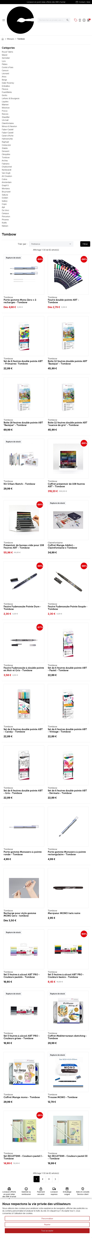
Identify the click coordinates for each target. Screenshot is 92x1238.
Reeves (5, 93)
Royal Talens (7, 30)
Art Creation (7, 155)
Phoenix (5, 198)
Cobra (4, 158)
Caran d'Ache (7, 114)
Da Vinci (5, 189)
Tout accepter (47, 1230)
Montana (6, 167)
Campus (5, 192)
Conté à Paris (7, 46)
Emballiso (6, 65)
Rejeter (47, 1224)
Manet (4, 34)
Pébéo (4, 43)
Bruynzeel (6, 170)
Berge (4, 58)
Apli (3, 186)
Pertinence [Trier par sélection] (51, 223)
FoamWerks (7, 71)
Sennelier (6, 37)
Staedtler (6, 96)
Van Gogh (6, 152)
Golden (5, 176)
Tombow (6, 136)
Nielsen (5, 204)
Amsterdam (7, 161)
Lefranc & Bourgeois (10, 77)
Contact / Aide (82, 2)
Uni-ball (5, 99)
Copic (4, 183)
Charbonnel (7, 145)
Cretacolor (6, 124)
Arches (5, 139)
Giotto (4, 74)
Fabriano (5, 142)
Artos (4, 55)
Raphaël (5, 120)
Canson (5, 49)
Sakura (5, 173)
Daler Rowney (8, 61)
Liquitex (5, 80)
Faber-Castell (7, 108)
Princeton (6, 195)
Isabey (5, 180)
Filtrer (85, 223)
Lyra (4, 40)
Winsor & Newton (9, 105)
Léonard (5, 52)
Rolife (4, 201)
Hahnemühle (7, 117)
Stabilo (5, 127)
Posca (4, 89)
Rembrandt (6, 148)
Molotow (6, 86)
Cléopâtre (6, 133)
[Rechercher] (55, 9)
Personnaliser (47, 1218)
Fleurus (5, 68)
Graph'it (5, 164)
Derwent (5, 130)
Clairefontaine (8, 102)
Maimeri (5, 83)
